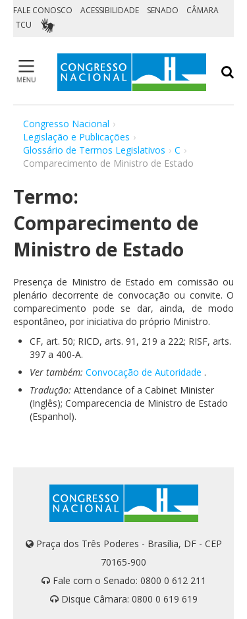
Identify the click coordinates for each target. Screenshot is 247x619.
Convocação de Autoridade (144, 372)
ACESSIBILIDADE (109, 10)
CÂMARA (202, 10)
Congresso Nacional (66, 123)
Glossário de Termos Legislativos (94, 150)
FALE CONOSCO (42, 10)
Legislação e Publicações (76, 137)
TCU (24, 24)
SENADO (162, 10)
